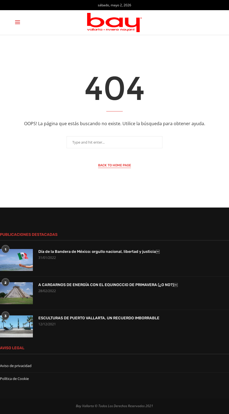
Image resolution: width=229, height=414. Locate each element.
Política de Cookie (14, 378)
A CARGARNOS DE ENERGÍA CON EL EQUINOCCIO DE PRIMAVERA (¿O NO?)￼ (108, 284)
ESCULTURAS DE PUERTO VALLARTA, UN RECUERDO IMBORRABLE (98, 318)
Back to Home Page (114, 165)
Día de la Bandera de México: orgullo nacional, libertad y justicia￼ (99, 251)
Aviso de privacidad (16, 365)
